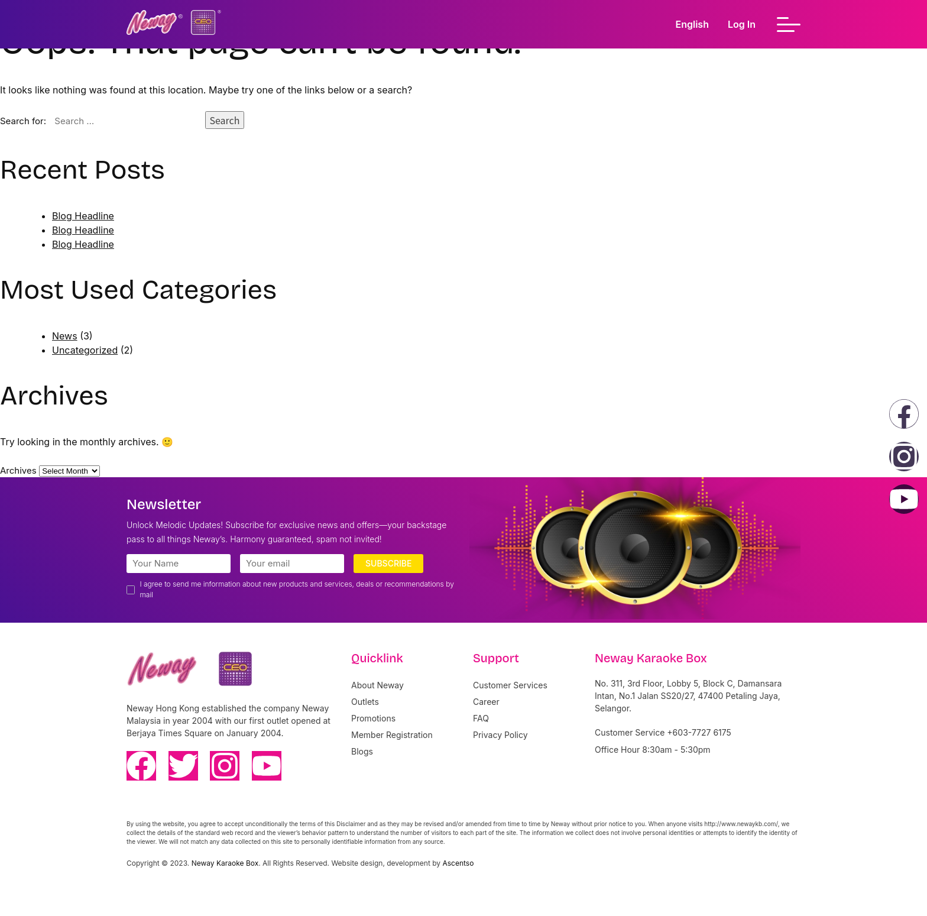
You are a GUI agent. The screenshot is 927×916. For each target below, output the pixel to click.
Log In (742, 24)
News (64, 336)
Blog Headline (83, 216)
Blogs (362, 751)
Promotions (373, 718)
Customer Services (510, 685)
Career (486, 702)
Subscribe (388, 563)
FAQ (481, 718)
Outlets (365, 702)
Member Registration (392, 735)
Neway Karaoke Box (225, 863)
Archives (18, 470)
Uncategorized (85, 350)
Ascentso (458, 863)
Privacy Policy (500, 735)
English (692, 24)
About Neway (377, 685)
